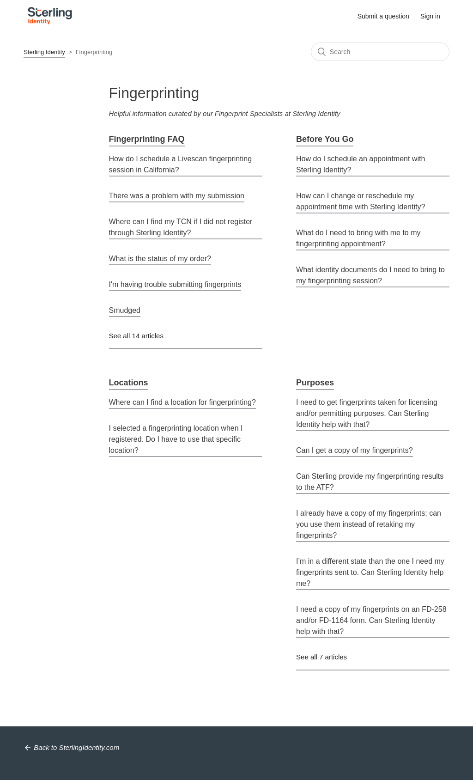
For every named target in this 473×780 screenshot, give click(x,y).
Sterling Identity (44, 52)
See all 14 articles (136, 336)
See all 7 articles (321, 657)
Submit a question (383, 16)
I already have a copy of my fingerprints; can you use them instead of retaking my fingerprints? (368, 524)
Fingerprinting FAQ (147, 139)
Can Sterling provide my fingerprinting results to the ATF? (369, 481)
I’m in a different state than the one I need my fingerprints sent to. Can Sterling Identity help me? (370, 572)
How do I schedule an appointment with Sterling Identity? (360, 164)
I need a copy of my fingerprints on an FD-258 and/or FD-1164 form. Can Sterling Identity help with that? (371, 620)
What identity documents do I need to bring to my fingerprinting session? (370, 275)
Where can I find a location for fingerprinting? (182, 402)
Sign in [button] (430, 16)
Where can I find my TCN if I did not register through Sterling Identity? (181, 227)
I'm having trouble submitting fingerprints (175, 284)
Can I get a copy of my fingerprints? (354, 450)
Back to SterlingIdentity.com (76, 747)
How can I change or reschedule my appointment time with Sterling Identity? (360, 201)
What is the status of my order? (160, 258)
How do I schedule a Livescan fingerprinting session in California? (180, 164)
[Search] (380, 52)
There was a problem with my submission (176, 196)
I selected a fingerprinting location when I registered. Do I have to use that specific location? (176, 439)
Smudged (125, 310)
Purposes (315, 382)
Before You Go (324, 139)
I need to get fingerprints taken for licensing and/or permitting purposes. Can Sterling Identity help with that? (366, 413)
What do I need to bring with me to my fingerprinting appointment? (358, 238)
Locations (128, 382)
